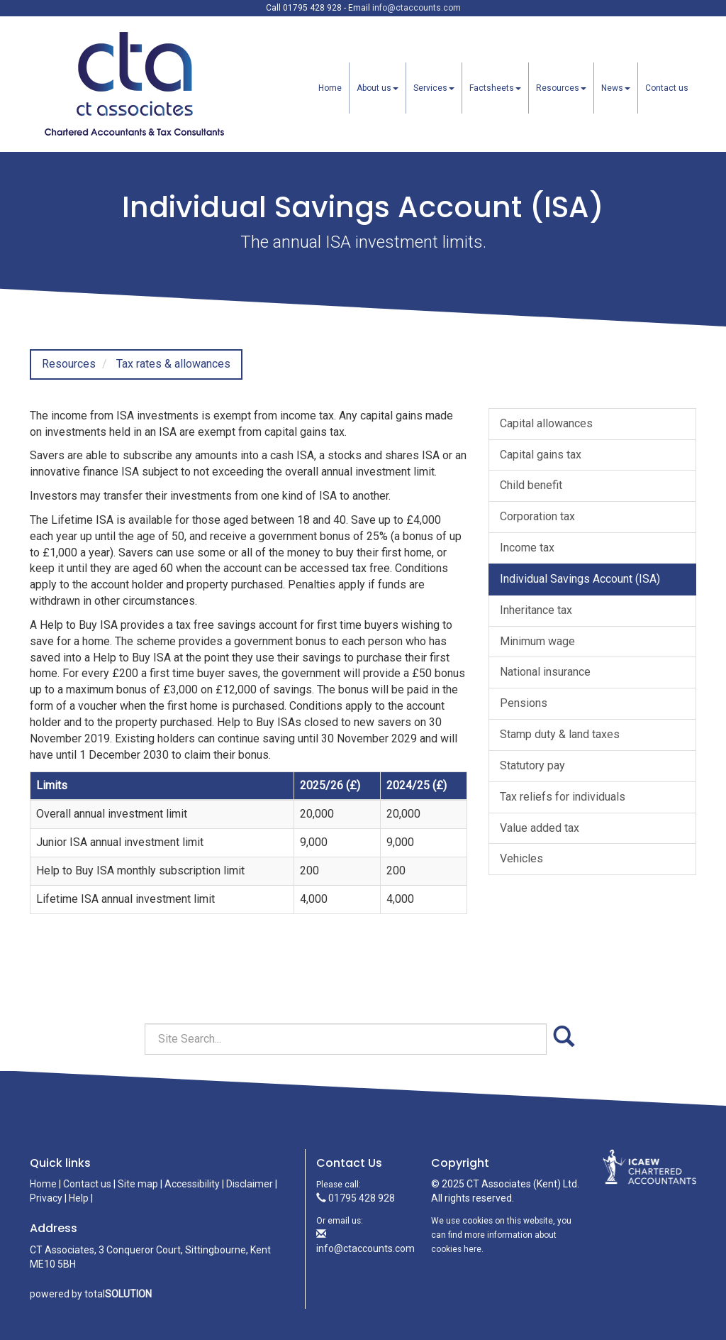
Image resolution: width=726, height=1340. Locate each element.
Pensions (523, 703)
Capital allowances (546, 423)
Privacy (46, 1198)
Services (433, 88)
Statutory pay (532, 765)
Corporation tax (537, 516)
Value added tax (539, 828)
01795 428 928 (355, 1198)
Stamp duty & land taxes (560, 734)
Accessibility (192, 1184)
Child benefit (531, 485)
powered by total (91, 1294)
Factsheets (495, 88)
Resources (561, 88)
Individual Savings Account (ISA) (580, 579)
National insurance (545, 672)
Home (330, 88)
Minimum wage (537, 641)
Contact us (666, 88)
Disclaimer (249, 1184)
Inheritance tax (536, 610)
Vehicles (521, 858)
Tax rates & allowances (173, 363)
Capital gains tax (540, 454)
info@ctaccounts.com (416, 8)
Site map (138, 1184)
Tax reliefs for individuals (562, 796)
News (615, 88)
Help (79, 1198)
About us (377, 88)
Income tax (527, 547)
